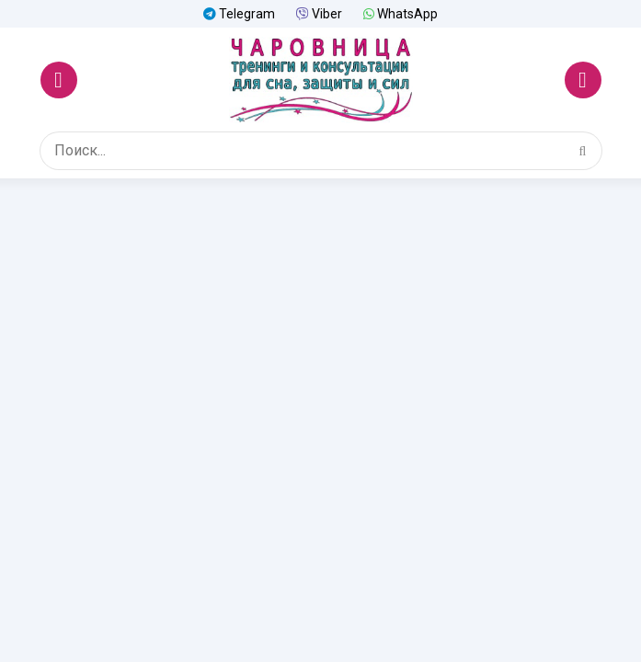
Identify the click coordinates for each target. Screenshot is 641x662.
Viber (319, 13)
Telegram (239, 13)
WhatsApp (400, 13)
